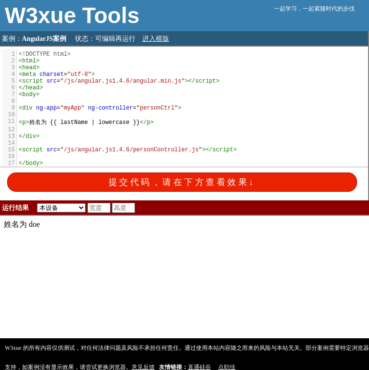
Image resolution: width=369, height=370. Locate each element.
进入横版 (155, 38)
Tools (110, 15)
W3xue (43, 15)
